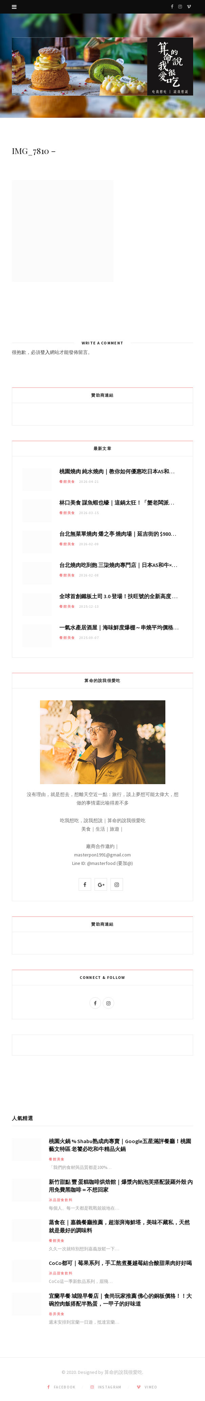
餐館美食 (67, 481)
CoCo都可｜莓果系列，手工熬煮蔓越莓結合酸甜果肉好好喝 (120, 1263)
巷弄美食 (57, 1314)
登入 (45, 352)
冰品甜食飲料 (61, 1200)
